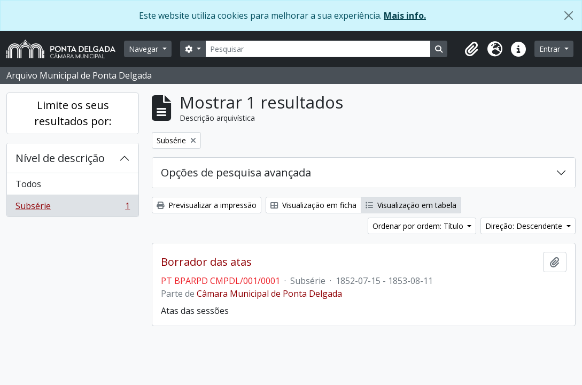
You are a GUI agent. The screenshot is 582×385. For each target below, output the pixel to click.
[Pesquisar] (318, 49)
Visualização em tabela (411, 205)
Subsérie (72, 208)
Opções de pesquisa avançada (236, 172)
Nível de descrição (60, 158)
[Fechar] (568, 15)
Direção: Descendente (524, 226)
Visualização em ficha (313, 205)
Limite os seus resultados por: (73, 113)
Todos (28, 184)
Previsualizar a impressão (207, 205)
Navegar (144, 49)
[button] (471, 49)
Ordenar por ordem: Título (419, 226)
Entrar (550, 49)
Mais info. (405, 15)
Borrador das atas (206, 262)
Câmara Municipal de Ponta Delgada (269, 293)
